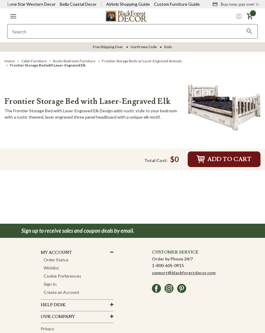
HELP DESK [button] (53, 305)
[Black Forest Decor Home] (126, 15)
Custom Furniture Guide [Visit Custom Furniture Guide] (177, 4)
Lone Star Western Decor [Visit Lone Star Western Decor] (32, 4)
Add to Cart (224, 159)
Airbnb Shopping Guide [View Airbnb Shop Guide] (128, 4)
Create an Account (61, 292)
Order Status (56, 259)
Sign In (50, 284)
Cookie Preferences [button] (62, 276)
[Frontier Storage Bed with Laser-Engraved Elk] (224, 107)
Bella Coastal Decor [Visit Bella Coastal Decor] (78, 4)
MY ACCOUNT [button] (56, 252)
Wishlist (51, 267)
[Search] (249, 31)
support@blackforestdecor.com (184, 272)
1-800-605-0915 (168, 265)
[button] (13, 16)
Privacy (47, 328)
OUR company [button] (58, 316)
